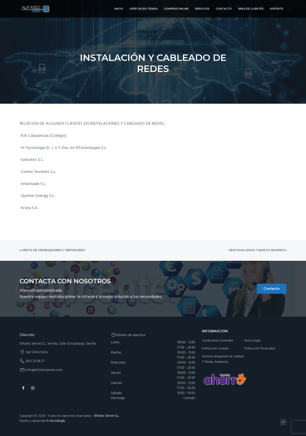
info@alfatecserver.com (44, 370)
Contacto (271, 289)
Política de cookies (215, 348)
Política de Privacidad (259, 348)
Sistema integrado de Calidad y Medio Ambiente (223, 359)
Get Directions (37, 352)
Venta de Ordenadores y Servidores (53, 250)
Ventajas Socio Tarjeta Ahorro (256, 250)
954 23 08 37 (35, 361)
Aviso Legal (252, 340)
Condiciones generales (217, 340)
